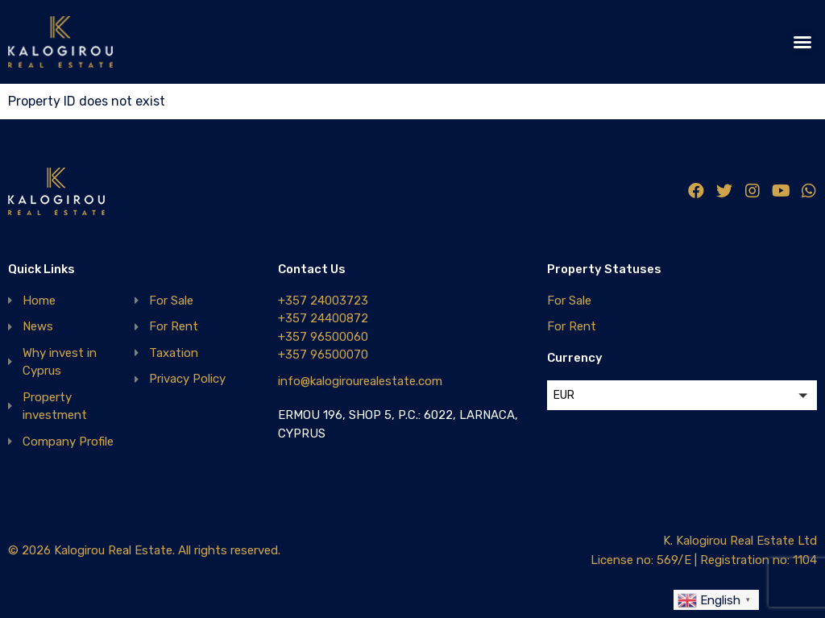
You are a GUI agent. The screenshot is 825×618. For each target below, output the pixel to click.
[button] (802, 41)
